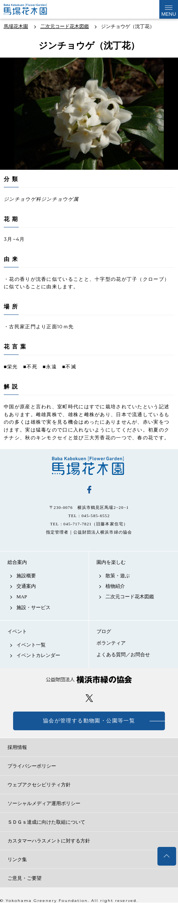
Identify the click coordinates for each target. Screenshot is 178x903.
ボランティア (111, 643)
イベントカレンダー (38, 655)
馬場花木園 (89, 466)
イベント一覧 (31, 645)
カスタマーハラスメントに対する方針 (48, 841)
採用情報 (17, 747)
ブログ (103, 631)
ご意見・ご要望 (24, 878)
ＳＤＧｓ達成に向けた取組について (46, 822)
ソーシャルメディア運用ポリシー (43, 803)
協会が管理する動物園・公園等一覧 (89, 721)
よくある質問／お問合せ (123, 654)
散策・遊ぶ (117, 575)
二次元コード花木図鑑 (129, 596)
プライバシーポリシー (31, 766)
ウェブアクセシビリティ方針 (39, 784)
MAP (21, 596)
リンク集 (17, 859)
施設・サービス (33, 607)
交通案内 (26, 586)
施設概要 (26, 575)
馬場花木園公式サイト (33, 9)
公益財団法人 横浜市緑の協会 (89, 680)
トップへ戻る (166, 856)
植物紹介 (115, 586)
